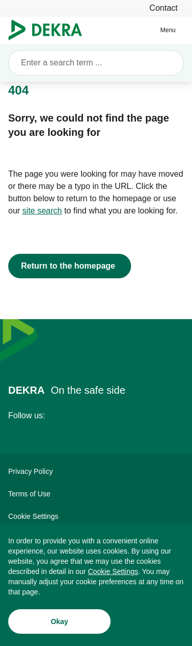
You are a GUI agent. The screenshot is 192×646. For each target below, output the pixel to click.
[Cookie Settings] (113, 574)
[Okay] (59, 624)
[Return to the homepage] (69, 266)
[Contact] (163, 8)
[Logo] (49, 30)
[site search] (42, 211)
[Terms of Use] (96, 494)
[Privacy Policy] (96, 471)
